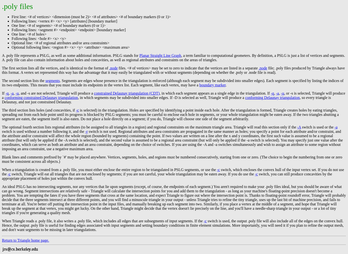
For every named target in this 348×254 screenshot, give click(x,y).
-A (299, 127)
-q (7, 93)
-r (86, 131)
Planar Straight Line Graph (160, 55)
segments (52, 81)
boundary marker (212, 85)
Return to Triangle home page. (25, 240)
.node (113, 68)
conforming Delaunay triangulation (272, 98)
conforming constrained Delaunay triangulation (41, 98)
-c (77, 110)
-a (12, 93)
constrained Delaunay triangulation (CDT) (127, 93)
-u (17, 93)
